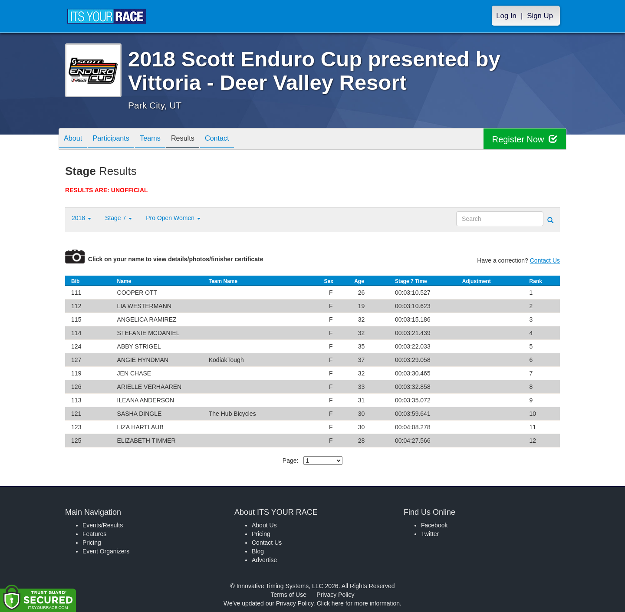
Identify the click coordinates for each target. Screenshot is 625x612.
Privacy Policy (335, 594)
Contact (236, 139)
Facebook (434, 525)
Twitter (430, 533)
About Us (264, 525)
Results (198, 139)
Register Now (524, 139)
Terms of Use (288, 594)
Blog (258, 551)
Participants (118, 139)
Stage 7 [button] (118, 217)
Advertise (264, 559)
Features (94, 533)
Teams (161, 139)
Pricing (91, 542)
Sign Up (540, 16)
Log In (506, 16)
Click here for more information (358, 603)
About (75, 139)
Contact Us (545, 260)
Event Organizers (105, 551)
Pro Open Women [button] (173, 217)
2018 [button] (81, 217)
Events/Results (102, 525)
